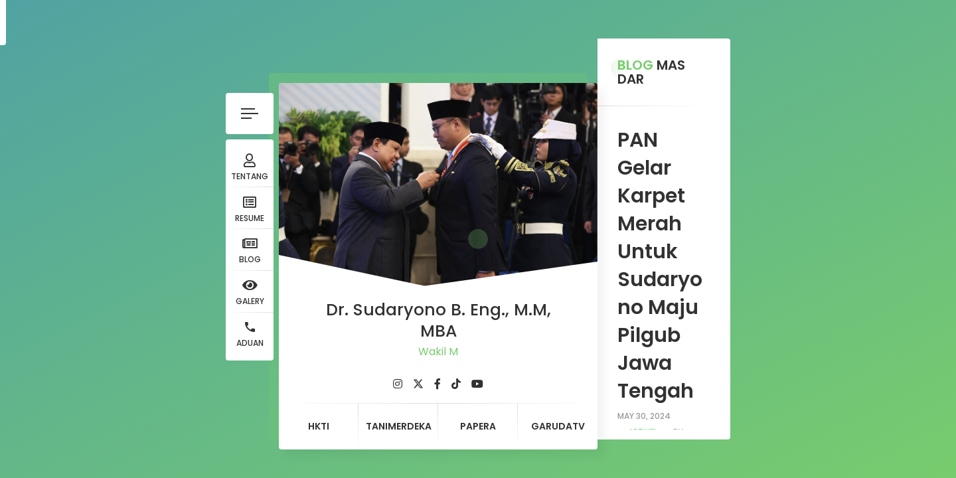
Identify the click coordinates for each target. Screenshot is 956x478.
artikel (530, 179)
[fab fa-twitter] (249, 357)
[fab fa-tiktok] (287, 357)
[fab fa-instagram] (229, 357)
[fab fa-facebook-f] (269, 357)
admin (585, 179)
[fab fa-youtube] (309, 357)
